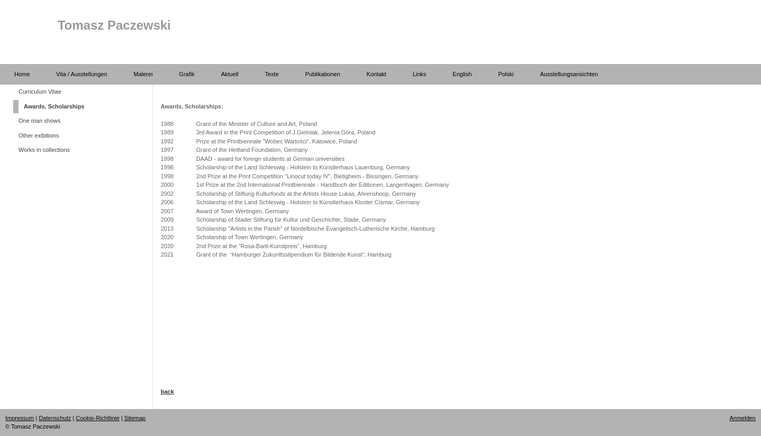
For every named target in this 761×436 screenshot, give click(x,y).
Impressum (19, 418)
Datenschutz (55, 418)
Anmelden (742, 418)
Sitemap (134, 418)
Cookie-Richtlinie (98, 418)
